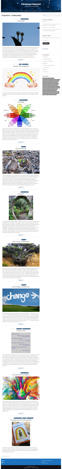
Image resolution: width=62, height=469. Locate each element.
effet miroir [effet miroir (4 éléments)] (55, 85)
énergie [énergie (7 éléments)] (44, 94)
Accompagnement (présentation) (47, 460)
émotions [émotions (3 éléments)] (57, 93)
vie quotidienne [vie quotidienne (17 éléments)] (45, 93)
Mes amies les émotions (47, 59)
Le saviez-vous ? (45, 71)
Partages (26, 10)
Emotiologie (21, 102)
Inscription (46, 43)
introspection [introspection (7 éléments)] (53, 86)
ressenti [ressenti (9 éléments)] (53, 89)
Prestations (34, 10)
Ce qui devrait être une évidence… (21, 375)
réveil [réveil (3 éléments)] (56, 89)
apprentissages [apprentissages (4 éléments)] (45, 82)
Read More (20, 59)
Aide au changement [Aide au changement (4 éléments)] (52, 79)
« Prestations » (53, 27)
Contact (40, 10)
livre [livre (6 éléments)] (46, 87)
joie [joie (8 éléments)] (43, 87)
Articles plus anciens (6, 456)
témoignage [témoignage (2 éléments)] (55, 91)
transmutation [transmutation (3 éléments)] (49, 91)
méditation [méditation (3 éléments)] (49, 87)
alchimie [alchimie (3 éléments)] (58, 79)
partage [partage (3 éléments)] (54, 87)
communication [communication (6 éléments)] (48, 83)
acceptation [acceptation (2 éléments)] (45, 78)
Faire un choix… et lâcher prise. (21, 241)
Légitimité (44, 69)
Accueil (21, 10)
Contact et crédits (44, 463)
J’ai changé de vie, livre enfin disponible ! (21, 420)
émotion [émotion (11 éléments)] (53, 93)
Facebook (53, 25)
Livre (30, 10)
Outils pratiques (25, 64)
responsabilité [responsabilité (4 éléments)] (48, 89)
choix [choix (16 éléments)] (44, 83)
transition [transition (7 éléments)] (44, 91)
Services (43, 461)
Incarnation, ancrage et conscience (48, 65)
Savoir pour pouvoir (21, 148)
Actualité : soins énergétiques (21, 66)
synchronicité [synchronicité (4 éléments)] (48, 90)
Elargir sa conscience (26, 328)
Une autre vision (21, 331)
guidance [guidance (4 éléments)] (48, 86)
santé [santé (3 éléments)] (44, 90)
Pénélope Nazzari (31, 4)
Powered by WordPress (27, 467)
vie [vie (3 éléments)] (58, 91)
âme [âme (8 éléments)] (49, 93)
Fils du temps (21, 21)
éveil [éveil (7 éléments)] (51, 94)
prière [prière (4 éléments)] (44, 89)
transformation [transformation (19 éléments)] (53, 90)
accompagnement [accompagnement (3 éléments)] (51, 78)
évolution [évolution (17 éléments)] (54, 94)
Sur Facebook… (45, 48)
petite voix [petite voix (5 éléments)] (58, 87)
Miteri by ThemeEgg (35, 467)
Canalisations (19, 328)
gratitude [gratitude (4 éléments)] (44, 86)
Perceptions (21, 194)
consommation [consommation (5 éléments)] (50, 85)
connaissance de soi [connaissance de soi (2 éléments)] (55, 83)
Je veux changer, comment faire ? (21, 287)
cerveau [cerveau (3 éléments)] (50, 82)
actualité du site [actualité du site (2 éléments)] (45, 79)
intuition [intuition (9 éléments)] (58, 86)
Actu (20, 64)
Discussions (24, 146)
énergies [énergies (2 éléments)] (48, 94)
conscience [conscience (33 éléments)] (44, 85)
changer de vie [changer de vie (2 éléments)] (55, 82)
